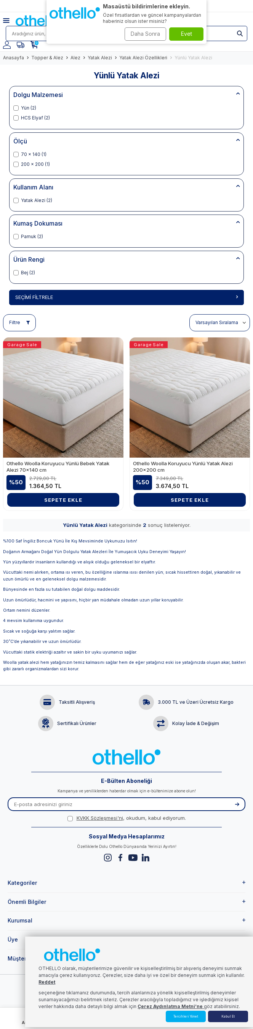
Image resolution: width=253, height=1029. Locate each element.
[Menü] (9, 20)
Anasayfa (13, 57)
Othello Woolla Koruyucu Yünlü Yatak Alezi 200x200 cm (183, 466)
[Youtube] (133, 857)
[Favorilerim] (20, 45)
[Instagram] (107, 857)
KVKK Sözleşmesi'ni (100, 818)
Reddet (46, 982)
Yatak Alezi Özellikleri (143, 57)
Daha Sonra (145, 33)
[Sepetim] (34, 45)
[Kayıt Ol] (237, 804)
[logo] (39, 20)
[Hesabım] (7, 45)
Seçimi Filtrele (126, 297)
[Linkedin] (145, 857)
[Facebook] (120, 857)
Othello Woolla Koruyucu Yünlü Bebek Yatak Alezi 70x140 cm (57, 466)
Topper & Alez (47, 57)
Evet (186, 33)
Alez (75, 57)
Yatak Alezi (100, 57)
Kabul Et (228, 1016)
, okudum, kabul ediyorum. (126, 818)
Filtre (19, 322)
